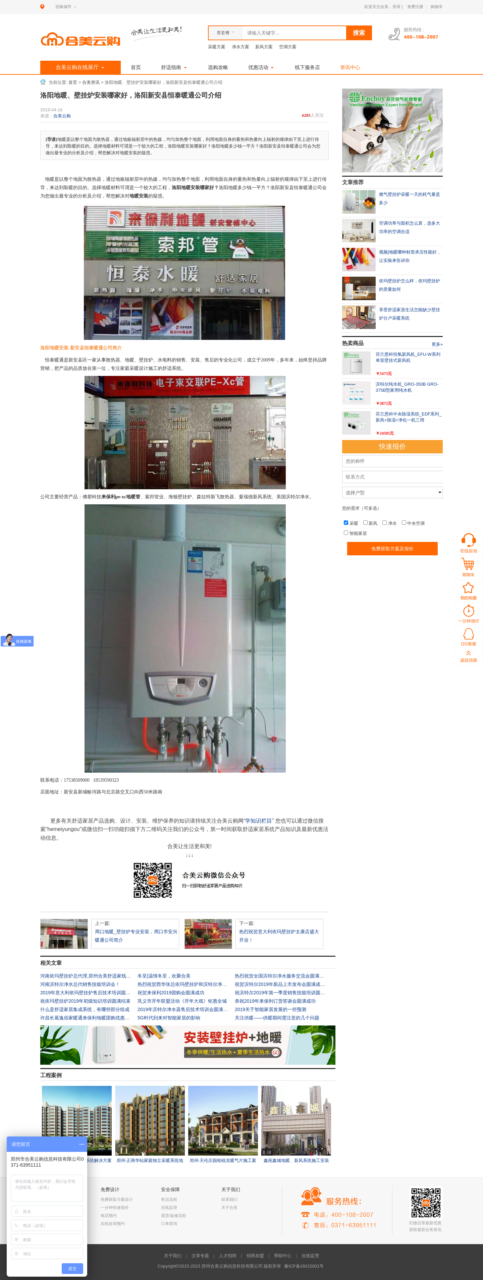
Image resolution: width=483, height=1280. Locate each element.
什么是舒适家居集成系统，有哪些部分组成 (84, 1009)
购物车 (437, 6)
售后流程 (169, 1199)
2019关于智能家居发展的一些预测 (270, 1009)
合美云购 (62, 115)
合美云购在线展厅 (81, 67)
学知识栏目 (258, 821)
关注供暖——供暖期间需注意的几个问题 (277, 1017)
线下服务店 (307, 67)
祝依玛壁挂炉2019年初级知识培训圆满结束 (85, 1001)
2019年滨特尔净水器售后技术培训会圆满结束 (185, 1009)
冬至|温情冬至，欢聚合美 (164, 976)
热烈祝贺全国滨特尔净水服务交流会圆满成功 (282, 976)
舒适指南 (174, 67)
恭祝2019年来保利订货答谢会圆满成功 (275, 1001)
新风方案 (264, 46)
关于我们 (172, 1255)
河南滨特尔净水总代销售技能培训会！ (80, 984)
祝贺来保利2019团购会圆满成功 (171, 992)
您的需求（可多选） (361, 508)
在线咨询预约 (113, 1223)
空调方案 (288, 46)
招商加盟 (255, 1255)
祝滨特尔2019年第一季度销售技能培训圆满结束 (284, 992)
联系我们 (229, 1199)
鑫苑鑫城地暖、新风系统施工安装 (296, 1160)
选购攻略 (218, 67)
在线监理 (169, 1207)
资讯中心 (350, 67)
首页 (136, 67)
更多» (437, 344)
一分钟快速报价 (115, 1207)
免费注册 (415, 6)
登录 (396, 6)
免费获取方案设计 (117, 1199)
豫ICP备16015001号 (304, 1266)
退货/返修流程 (173, 1215)
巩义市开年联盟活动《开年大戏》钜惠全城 (182, 1001)
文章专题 (200, 1255)
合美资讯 (91, 82)
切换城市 (63, 6)
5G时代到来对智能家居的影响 (169, 1017)
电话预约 (109, 1215)
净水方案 (240, 46)
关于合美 (229, 1207)
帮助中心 (282, 1255)
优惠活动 (261, 67)
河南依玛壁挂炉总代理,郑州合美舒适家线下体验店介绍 (97, 976)
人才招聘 (227, 1255)
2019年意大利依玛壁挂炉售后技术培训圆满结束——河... (99, 992)
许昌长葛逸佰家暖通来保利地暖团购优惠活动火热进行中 (99, 1017)
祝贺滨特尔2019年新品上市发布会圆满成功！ (282, 984)
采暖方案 (216, 46)
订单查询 (169, 1223)
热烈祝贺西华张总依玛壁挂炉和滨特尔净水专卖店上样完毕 (199, 984)
